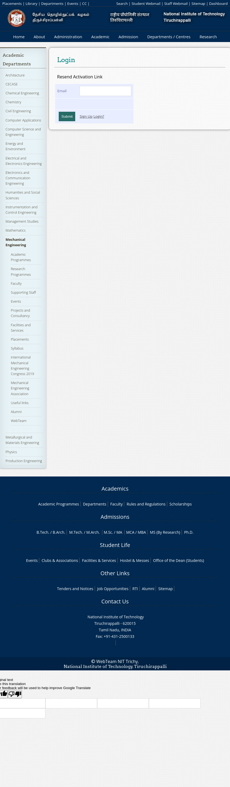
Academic (100, 36)
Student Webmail (146, 3)
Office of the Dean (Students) (178, 560)
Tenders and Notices (75, 588)
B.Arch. (59, 532)
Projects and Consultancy (20, 313)
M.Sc (108, 532)
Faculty (16, 283)
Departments (52, 3)
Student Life (115, 545)
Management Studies (22, 221)
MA (119, 532)
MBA (142, 532)
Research (208, 36)
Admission (128, 36)
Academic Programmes (21, 257)
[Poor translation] (15, 694)
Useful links (19, 402)
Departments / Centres (168, 36)
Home (18, 36)
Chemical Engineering (22, 93)
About (39, 36)
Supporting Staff (23, 292)
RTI (135, 588)
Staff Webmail (176, 3)
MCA (130, 532)
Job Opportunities (112, 588)
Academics (114, 488)
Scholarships (180, 504)
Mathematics (16, 230)
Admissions (115, 516)
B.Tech (42, 532)
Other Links (114, 573)
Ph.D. (188, 532)
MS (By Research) (165, 532)
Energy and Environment (16, 146)
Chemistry (13, 102)
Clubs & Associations (60, 560)
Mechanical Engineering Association (20, 388)
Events (72, 3)
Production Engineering (24, 460)
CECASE (12, 84)
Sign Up (86, 116)
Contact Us (115, 601)
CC (84, 3)
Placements (12, 3)
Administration (68, 36)
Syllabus (17, 348)
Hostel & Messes (134, 560)
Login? (98, 116)
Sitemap (198, 3)
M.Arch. (93, 532)
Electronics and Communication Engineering (18, 178)
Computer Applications (23, 120)
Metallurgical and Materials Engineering (22, 440)
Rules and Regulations (146, 504)
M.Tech (75, 532)
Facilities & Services (99, 560)
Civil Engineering (18, 110)
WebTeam (19, 420)
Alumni (16, 411)
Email (62, 90)
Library (31, 3)
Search (122, 3)
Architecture (15, 75)
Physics (11, 451)
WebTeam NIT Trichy (117, 661)
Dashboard (218, 3)
